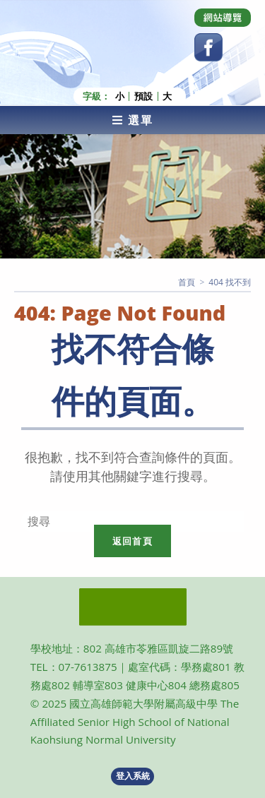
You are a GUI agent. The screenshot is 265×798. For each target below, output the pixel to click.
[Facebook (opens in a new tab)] (208, 47)
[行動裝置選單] (132, 120)
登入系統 (133, 776)
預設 (143, 96)
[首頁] (186, 282)
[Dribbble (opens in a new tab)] (222, 17)
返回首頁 (132, 541)
